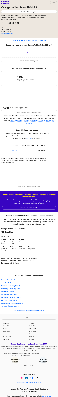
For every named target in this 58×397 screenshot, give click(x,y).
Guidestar (27, 355)
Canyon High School (7, 291)
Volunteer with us (7, 336)
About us (31, 323)
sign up (29, 138)
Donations (35, 40)
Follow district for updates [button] (29, 12)
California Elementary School (10, 286)
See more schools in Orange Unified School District (29, 310)
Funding (28, 40)
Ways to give (6, 339)
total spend (15, 151)
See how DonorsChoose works (29, 207)
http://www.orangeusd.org (7, 33)
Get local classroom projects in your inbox (29, 382)
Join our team (32, 328)
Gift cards (5, 328)
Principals (30, 389)
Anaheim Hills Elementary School (11, 283)
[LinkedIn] (26, 378)
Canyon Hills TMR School (9, 294)
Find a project (6, 323)
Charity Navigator (17, 355)
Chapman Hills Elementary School (12, 303)
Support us (5, 334)
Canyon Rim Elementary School (11, 297)
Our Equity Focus (33, 325)
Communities (32, 331)
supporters (15, 360)
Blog (30, 334)
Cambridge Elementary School (11, 289)
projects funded (43, 360)
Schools (43, 40)
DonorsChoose (5, 2)
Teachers (23, 389)
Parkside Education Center (10, 280)
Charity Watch (35, 353)
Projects (15, 40)
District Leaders (40, 389)
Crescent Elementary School (10, 306)
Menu (53, 2)
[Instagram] (21, 378)
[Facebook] (31, 378)
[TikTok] (37, 378)
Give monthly (6, 325)
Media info (31, 336)
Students (22, 40)
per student (42, 151)
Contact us (31, 339)
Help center (29, 318)
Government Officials (29, 391)
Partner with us (6, 331)
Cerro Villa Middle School (9, 300)
